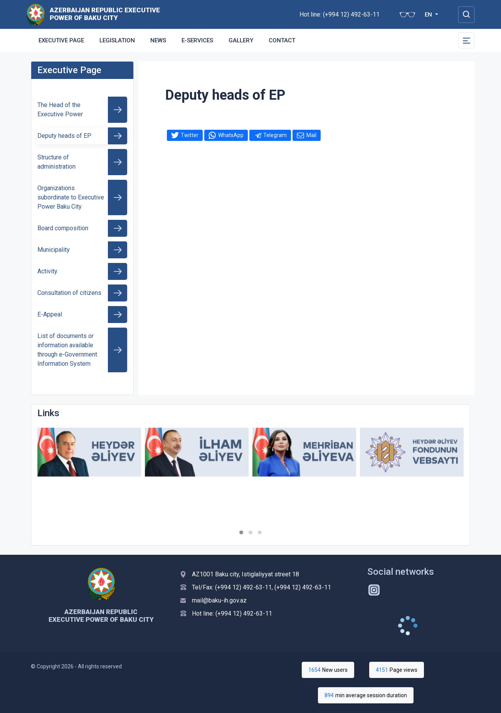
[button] (241, 532)
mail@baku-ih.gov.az (219, 600)
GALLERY (241, 40)
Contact (282, 40)
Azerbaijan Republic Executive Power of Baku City (105, 14)
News (158, 40)
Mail (311, 135)
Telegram (275, 135)
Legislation (117, 40)
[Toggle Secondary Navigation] (466, 40)
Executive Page (61, 40)
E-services (197, 40)
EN (429, 14)
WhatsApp (231, 135)
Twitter (189, 135)
